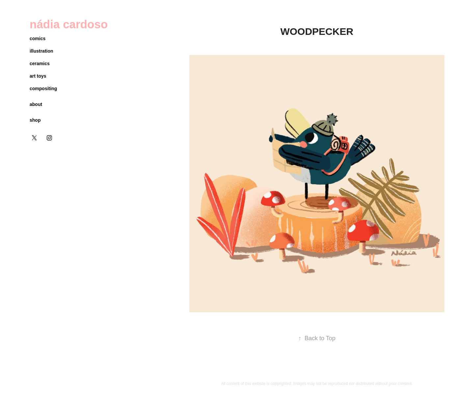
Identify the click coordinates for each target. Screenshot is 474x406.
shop (35, 120)
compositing (43, 88)
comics (37, 38)
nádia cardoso (69, 24)
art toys (38, 76)
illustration (41, 51)
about (36, 104)
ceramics (40, 63)
